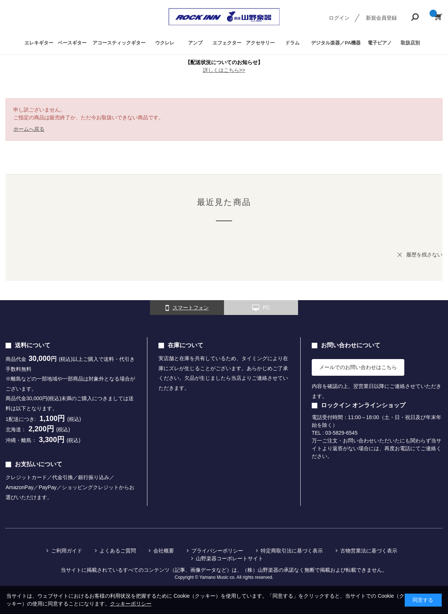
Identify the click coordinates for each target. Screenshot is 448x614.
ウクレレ (164, 43)
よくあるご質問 (118, 551)
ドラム (292, 43)
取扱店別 (410, 43)
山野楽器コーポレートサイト (229, 558)
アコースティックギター (119, 43)
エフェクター (227, 43)
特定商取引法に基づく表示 (292, 551)
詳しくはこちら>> (224, 70)
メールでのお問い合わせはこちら (358, 367)
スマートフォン (187, 308)
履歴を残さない (424, 255)
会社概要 (163, 551)
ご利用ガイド (66, 551)
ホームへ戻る (28, 129)
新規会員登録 (381, 18)
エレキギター (38, 43)
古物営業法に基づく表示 (368, 551)
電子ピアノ (380, 43)
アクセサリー (260, 43)
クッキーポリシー (130, 604)
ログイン (339, 18)
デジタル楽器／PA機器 (336, 43)
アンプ (195, 43)
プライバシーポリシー (217, 551)
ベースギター (72, 43)
